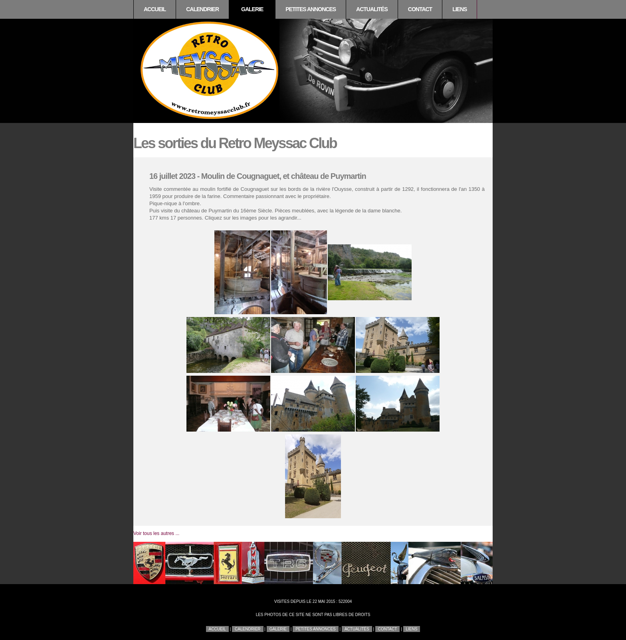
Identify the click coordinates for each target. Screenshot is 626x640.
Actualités (372, 9)
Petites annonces (310, 9)
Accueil (155, 9)
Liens (459, 9)
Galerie (252, 9)
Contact (420, 9)
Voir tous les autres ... (156, 533)
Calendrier (202, 9)
